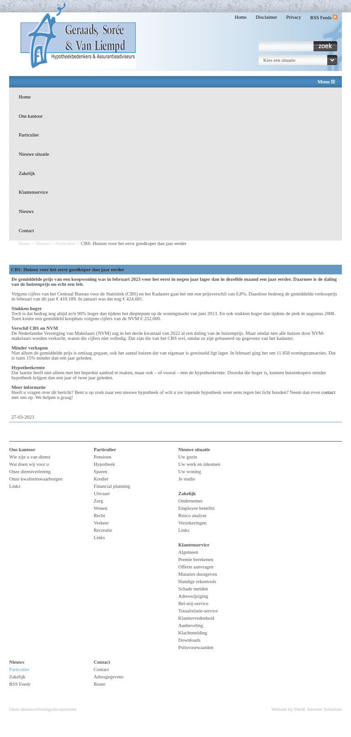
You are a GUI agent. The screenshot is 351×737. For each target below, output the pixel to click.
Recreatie (103, 530)
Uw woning (189, 471)
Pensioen (102, 456)
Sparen (100, 471)
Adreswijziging (193, 596)
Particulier (29, 134)
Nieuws (26, 211)
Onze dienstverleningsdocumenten (42, 709)
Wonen (100, 508)
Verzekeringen (192, 522)
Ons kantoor (31, 116)
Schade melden (193, 588)
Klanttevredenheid (196, 618)
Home (240, 17)
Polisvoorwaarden (195, 647)
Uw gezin (187, 456)
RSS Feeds (323, 17)
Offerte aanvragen (195, 566)
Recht (99, 515)
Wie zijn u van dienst (29, 456)
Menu (326, 82)
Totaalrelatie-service (198, 610)
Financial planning (112, 486)
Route (99, 684)
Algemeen (188, 552)
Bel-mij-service (193, 603)
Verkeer (101, 522)
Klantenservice (33, 192)
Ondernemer (190, 500)
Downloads (189, 640)
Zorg (98, 500)
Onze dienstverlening (30, 471)
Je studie (186, 478)
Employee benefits (196, 508)
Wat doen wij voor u (29, 464)
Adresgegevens (108, 676)
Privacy (293, 17)
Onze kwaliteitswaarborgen (36, 478)
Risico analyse (192, 515)
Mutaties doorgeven (197, 574)
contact (328, 392)
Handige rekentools (197, 581)
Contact (26, 230)
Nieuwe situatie (34, 154)
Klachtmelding (192, 632)
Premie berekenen (195, 559)
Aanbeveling (190, 625)
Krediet (101, 478)
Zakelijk (27, 173)
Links (14, 486)
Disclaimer (266, 17)
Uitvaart (102, 493)
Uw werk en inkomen (199, 464)
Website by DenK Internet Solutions (306, 709)
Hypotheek (104, 464)
